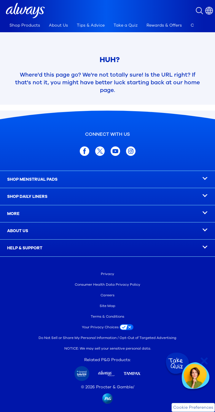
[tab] (25, 25)
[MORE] (107, 213)
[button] (25, 10)
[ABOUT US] (107, 231)
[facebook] (84, 151)
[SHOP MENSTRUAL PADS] (107, 179)
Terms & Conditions (107, 316)
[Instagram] (131, 151)
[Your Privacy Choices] (107, 327)
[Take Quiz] (177, 363)
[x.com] (100, 151)
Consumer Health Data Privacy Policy (107, 284)
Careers (107, 295)
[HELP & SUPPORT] (107, 248)
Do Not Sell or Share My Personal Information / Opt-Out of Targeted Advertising (107, 337)
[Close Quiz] (204, 361)
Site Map (107, 305)
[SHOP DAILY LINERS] (107, 196)
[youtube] (115, 151)
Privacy (107, 274)
